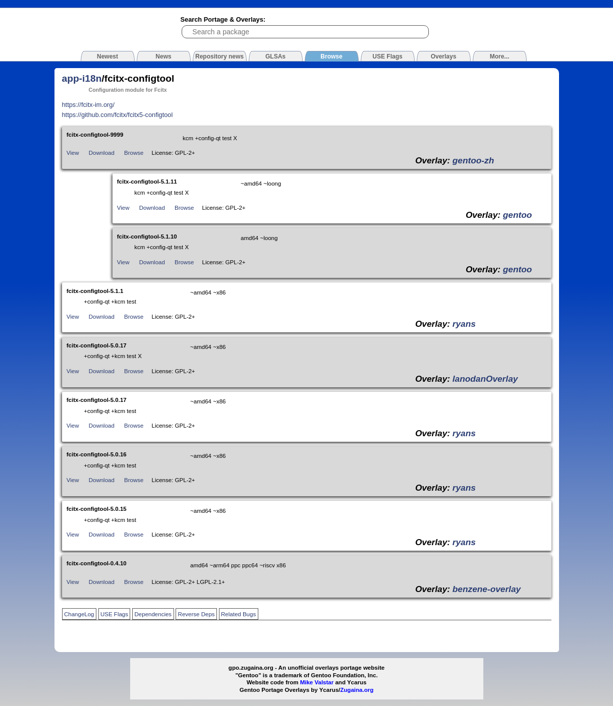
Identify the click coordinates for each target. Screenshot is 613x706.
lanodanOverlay (485, 379)
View (73, 153)
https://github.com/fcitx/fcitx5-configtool (117, 115)
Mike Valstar (317, 682)
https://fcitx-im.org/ (88, 104)
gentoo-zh (473, 160)
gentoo (517, 215)
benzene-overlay (487, 589)
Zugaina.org (356, 690)
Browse (133, 153)
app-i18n (82, 78)
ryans (464, 324)
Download (102, 153)
